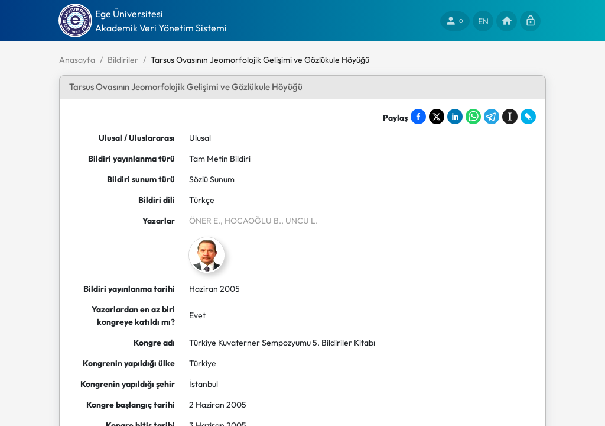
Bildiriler (123, 59)
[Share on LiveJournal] (528, 116)
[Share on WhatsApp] (473, 116)
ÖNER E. (204, 220)
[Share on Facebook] (418, 116)
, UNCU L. (299, 220)
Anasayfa (77, 59)
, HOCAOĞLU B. (250, 220)
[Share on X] (436, 116)
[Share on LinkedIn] (455, 116)
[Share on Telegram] (491, 116)
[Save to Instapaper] (510, 116)
